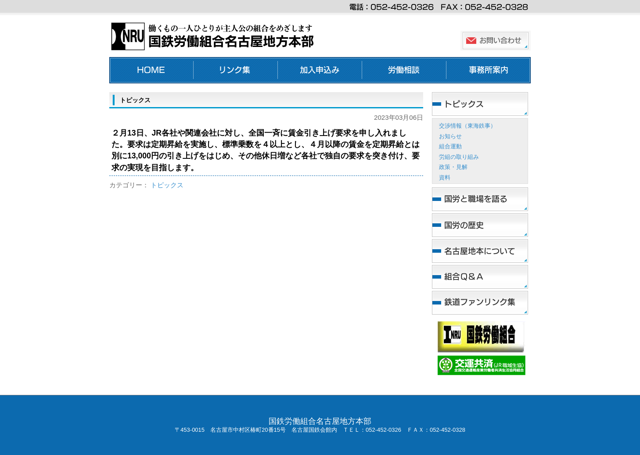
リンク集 (236, 70)
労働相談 (404, 70)
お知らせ (450, 136)
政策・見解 (453, 167)
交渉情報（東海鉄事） (467, 125)
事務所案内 (488, 70)
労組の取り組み (459, 157)
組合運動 (450, 146)
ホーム (151, 70)
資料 (444, 177)
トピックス (167, 185)
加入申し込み (320, 70)
